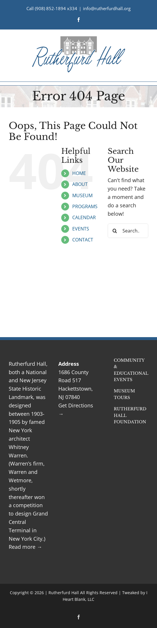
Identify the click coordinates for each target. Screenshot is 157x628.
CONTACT (82, 240)
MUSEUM (82, 195)
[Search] (115, 231)
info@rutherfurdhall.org (107, 8)
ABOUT (80, 184)
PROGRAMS (85, 206)
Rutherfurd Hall (63, 592)
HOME (79, 173)
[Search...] (128, 231)
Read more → (25, 546)
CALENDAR (84, 217)
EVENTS (80, 229)
